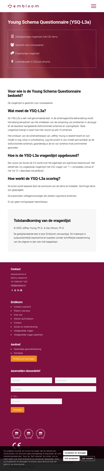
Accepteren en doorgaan (75, 453)
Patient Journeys (22, 310)
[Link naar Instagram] (21, 291)
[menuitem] (92, 6)
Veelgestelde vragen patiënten (28, 334)
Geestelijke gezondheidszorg (27, 349)
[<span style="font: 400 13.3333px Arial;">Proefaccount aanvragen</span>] (24, 359)
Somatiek (18, 353)
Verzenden (17, 410)
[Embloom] (43, 6)
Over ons (18, 314)
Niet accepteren (71, 459)
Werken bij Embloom (23, 318)
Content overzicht (22, 306)
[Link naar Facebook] (12, 291)
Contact (18, 322)
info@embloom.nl (18, 285)
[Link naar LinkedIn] (18, 291)
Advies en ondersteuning (25, 326)
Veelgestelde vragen (23, 330)
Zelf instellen (87, 459)
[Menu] (92, 6)
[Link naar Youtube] (15, 291)
